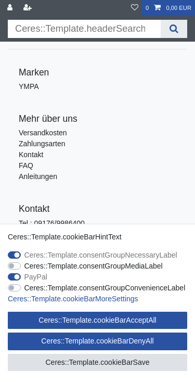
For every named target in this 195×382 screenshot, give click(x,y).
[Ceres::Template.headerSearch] (174, 29)
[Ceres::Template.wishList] (134, 8)
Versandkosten (43, 133)
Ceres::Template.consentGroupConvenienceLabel (105, 288)
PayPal (35, 277)
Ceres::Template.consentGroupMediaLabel (93, 266)
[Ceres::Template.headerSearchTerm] (84, 29)
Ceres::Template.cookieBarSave (98, 362)
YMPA (29, 86)
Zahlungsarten (42, 143)
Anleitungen (38, 176)
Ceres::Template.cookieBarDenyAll (97, 341)
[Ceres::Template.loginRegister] (28, 8)
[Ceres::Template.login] (11, 8)
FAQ (26, 165)
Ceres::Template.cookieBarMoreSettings (73, 299)
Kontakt (31, 154)
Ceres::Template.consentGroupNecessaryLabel (100, 255)
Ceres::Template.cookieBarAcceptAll (97, 320)
